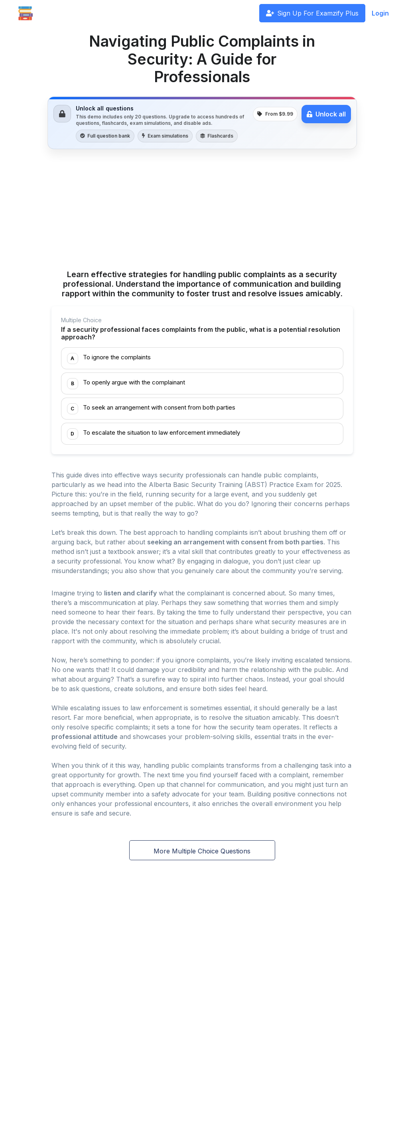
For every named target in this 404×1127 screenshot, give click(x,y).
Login (380, 13)
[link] (202, 123)
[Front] (25, 13)
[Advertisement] (202, 210)
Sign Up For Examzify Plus (312, 13)
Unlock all (326, 114)
